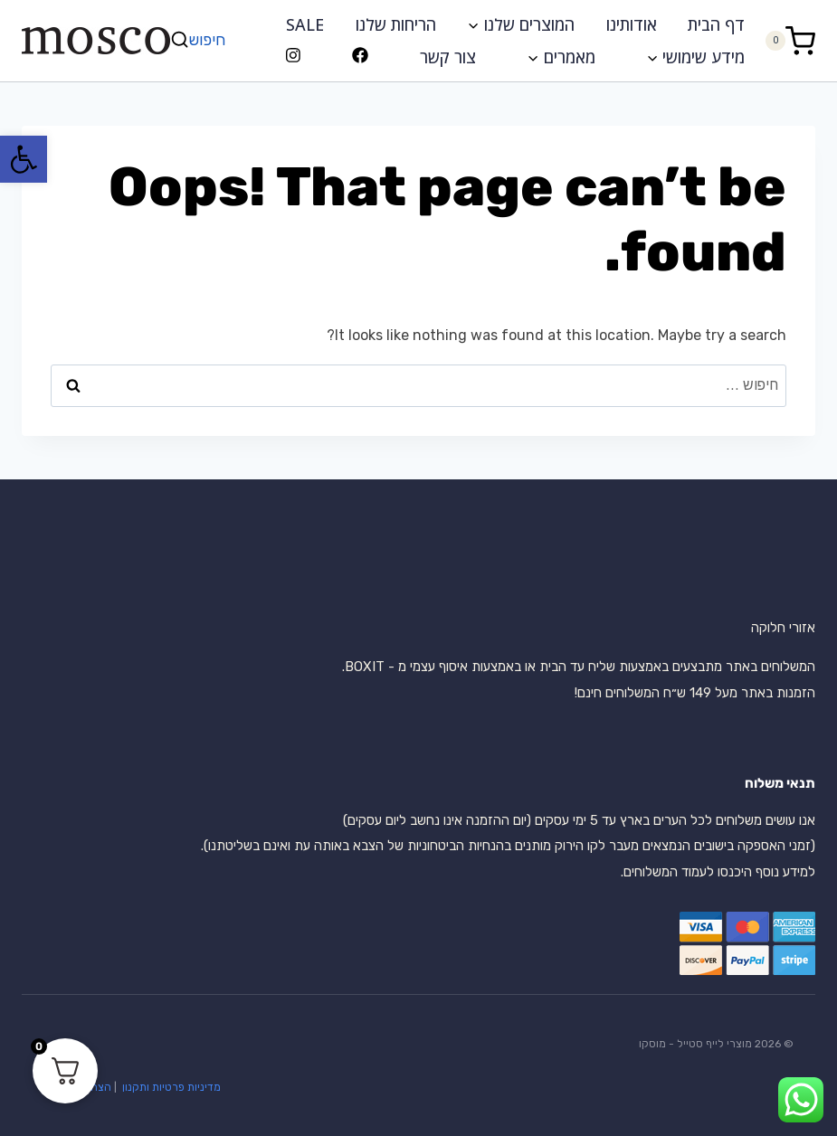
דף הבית (716, 24)
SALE (305, 24)
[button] (23, 159)
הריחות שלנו (396, 24)
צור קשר (448, 57)
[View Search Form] (200, 40)
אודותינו (631, 24)
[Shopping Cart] (790, 40)
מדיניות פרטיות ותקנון (170, 1087)
